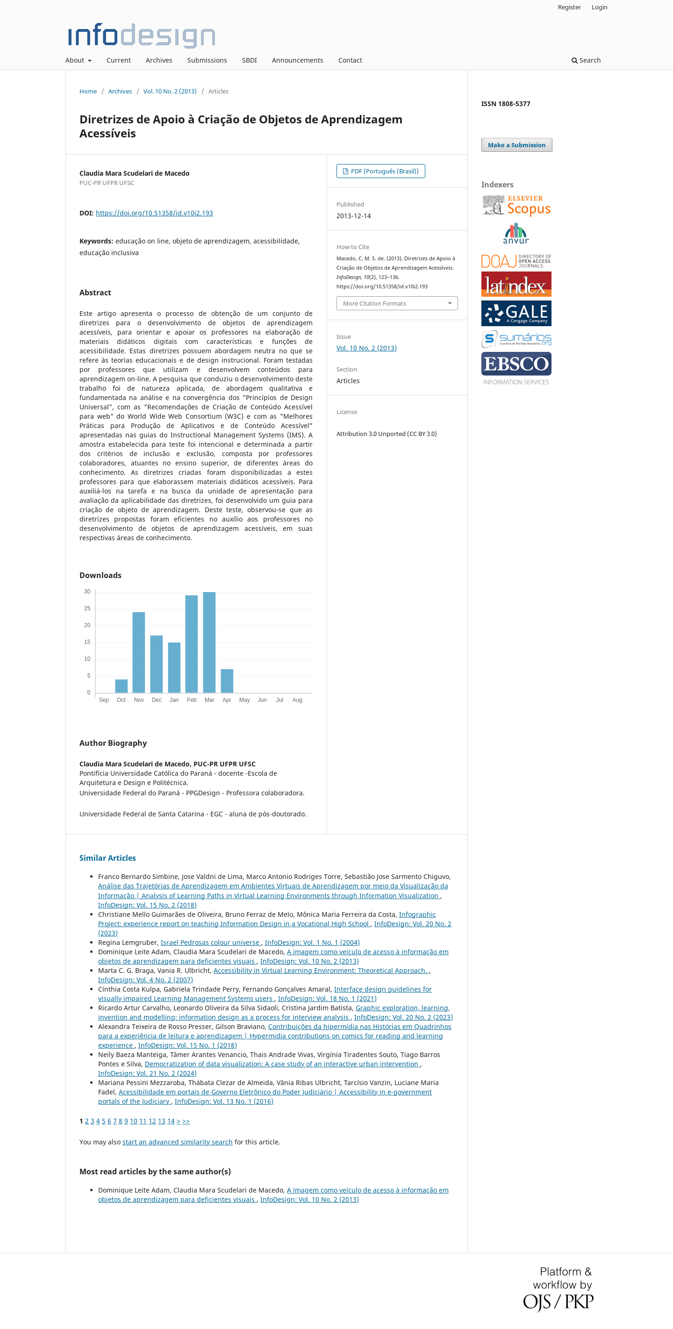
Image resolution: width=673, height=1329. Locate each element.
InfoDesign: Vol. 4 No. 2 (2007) (145, 979)
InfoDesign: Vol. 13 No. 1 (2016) (224, 1101)
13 (161, 1120)
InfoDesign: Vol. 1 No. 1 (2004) (312, 942)
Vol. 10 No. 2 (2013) (170, 91)
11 (143, 1120)
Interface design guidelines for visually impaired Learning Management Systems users (265, 994)
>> (186, 1120)
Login (600, 7)
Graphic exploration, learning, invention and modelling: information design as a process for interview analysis (274, 1012)
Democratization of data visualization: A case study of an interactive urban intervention (282, 1063)
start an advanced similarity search (177, 1141)
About (75, 60)
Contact (350, 60)
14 (171, 1120)
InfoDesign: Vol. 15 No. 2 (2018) (147, 904)
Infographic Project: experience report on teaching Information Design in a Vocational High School (267, 919)
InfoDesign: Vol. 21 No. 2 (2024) (147, 1073)
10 (133, 1120)
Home (88, 91)
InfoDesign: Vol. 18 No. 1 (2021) (327, 998)
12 (152, 1120)
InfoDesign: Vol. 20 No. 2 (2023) (403, 1017)
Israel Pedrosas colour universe (211, 942)
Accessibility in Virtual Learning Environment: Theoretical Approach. (321, 970)
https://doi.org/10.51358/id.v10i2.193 (154, 212)
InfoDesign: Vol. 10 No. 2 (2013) (309, 961)
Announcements (297, 60)
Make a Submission (517, 145)
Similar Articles (107, 858)
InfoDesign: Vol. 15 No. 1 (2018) (187, 1045)
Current (119, 60)
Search (586, 60)
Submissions (207, 60)
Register (569, 7)
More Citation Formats (374, 303)
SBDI (249, 60)
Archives (159, 60)
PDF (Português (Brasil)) (384, 171)
